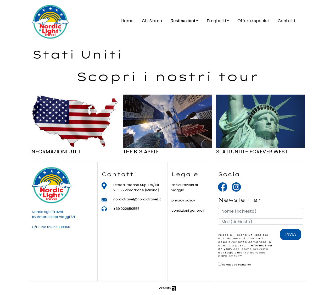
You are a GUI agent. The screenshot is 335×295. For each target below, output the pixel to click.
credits (167, 288)
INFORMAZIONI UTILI (55, 151)
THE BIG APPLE (141, 151)
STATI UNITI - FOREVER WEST (252, 151)
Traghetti (216, 21)
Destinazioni (182, 21)
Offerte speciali (253, 21)
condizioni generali (187, 210)
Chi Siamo (152, 21)
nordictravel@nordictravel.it (137, 199)
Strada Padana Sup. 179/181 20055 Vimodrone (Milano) (136, 187)
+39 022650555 (126, 208)
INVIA (290, 234)
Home (127, 21)
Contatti (286, 21)
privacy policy (183, 200)
